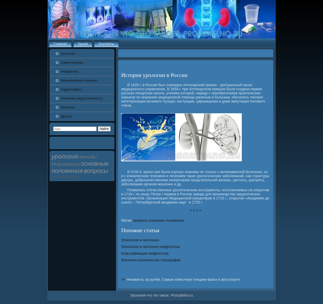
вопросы (140, 220)
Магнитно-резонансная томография (151, 260)
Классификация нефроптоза (145, 253)
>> (123, 279)
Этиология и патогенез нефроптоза (150, 247)
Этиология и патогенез (140, 240)
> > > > (195, 210)
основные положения (166, 220)
